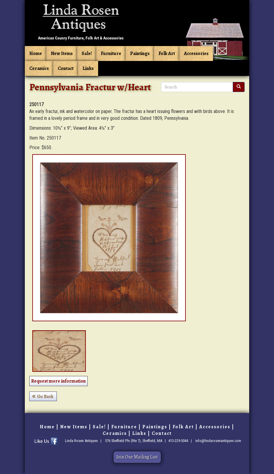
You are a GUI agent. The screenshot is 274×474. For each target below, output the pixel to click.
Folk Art (167, 53)
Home (35, 53)
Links (88, 68)
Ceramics (39, 68)
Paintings (140, 53)
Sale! (87, 53)
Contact (66, 68)
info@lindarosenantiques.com (218, 440)
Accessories (196, 53)
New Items (62, 53)
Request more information (58, 381)
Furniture (111, 53)
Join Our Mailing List (137, 457)
